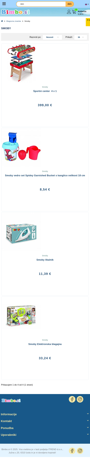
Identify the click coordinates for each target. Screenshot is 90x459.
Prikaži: (69, 37)
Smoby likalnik (45, 260)
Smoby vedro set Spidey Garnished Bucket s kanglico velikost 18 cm (45, 175)
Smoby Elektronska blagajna (45, 344)
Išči (69, 4)
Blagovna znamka (13, 21)
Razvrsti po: (35, 37)
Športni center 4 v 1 (45, 91)
